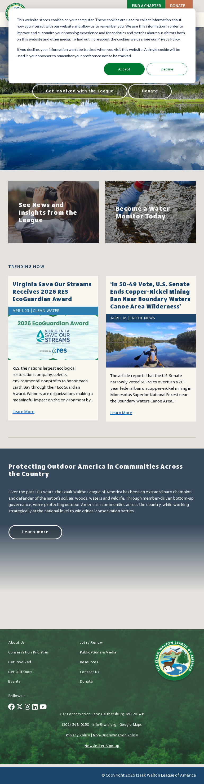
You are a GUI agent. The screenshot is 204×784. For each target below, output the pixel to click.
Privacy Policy (78, 735)
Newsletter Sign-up (102, 746)
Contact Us (89, 672)
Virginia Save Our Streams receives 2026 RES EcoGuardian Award (52, 292)
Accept (124, 69)
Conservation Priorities (28, 653)
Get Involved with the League (80, 91)
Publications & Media (98, 653)
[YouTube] (43, 707)
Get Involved (19, 662)
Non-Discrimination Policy (115, 735)
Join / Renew (91, 643)
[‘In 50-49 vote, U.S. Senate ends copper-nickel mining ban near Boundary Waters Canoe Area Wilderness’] (151, 345)
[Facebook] (11, 707)
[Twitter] (19, 707)
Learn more (35, 532)
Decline (167, 69)
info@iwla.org (104, 725)
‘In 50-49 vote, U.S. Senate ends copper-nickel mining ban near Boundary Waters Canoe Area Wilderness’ (150, 296)
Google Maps (130, 725)
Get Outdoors (20, 672)
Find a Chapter (146, 6)
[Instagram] (27, 707)
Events (14, 682)
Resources (89, 662)
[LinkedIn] (35, 707)
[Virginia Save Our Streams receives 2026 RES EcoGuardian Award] (53, 337)
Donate (177, 6)
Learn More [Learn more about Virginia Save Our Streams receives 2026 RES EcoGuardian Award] (23, 412)
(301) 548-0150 (76, 725)
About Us (16, 643)
